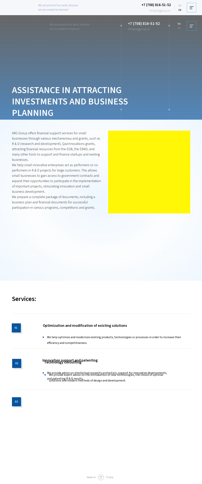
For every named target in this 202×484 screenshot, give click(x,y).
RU (180, 6)
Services (23, 299)
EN (179, 10)
